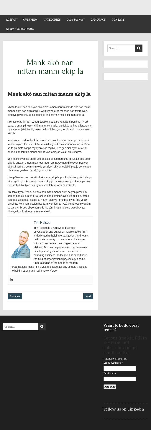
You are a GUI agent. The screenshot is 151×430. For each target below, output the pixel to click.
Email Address (113, 362)
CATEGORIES (52, 19)
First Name (110, 373)
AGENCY (11, 19)
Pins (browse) (75, 19)
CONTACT (118, 19)
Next (88, 296)
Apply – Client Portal (20, 28)
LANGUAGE (98, 19)
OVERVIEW (30, 19)
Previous (15, 296)
